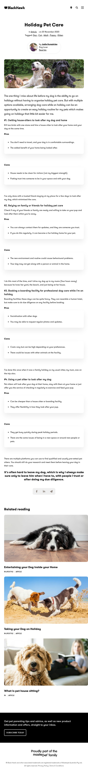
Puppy (53, 35)
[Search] (77, 8)
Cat (40, 35)
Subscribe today (15, 732)
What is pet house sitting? (21, 691)
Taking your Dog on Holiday (22, 629)
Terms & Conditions (57, 766)
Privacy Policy (43, 766)
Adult (46, 35)
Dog (35, 35)
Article (34, 31)
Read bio (42, 50)
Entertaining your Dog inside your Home (31, 567)
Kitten (60, 35)
